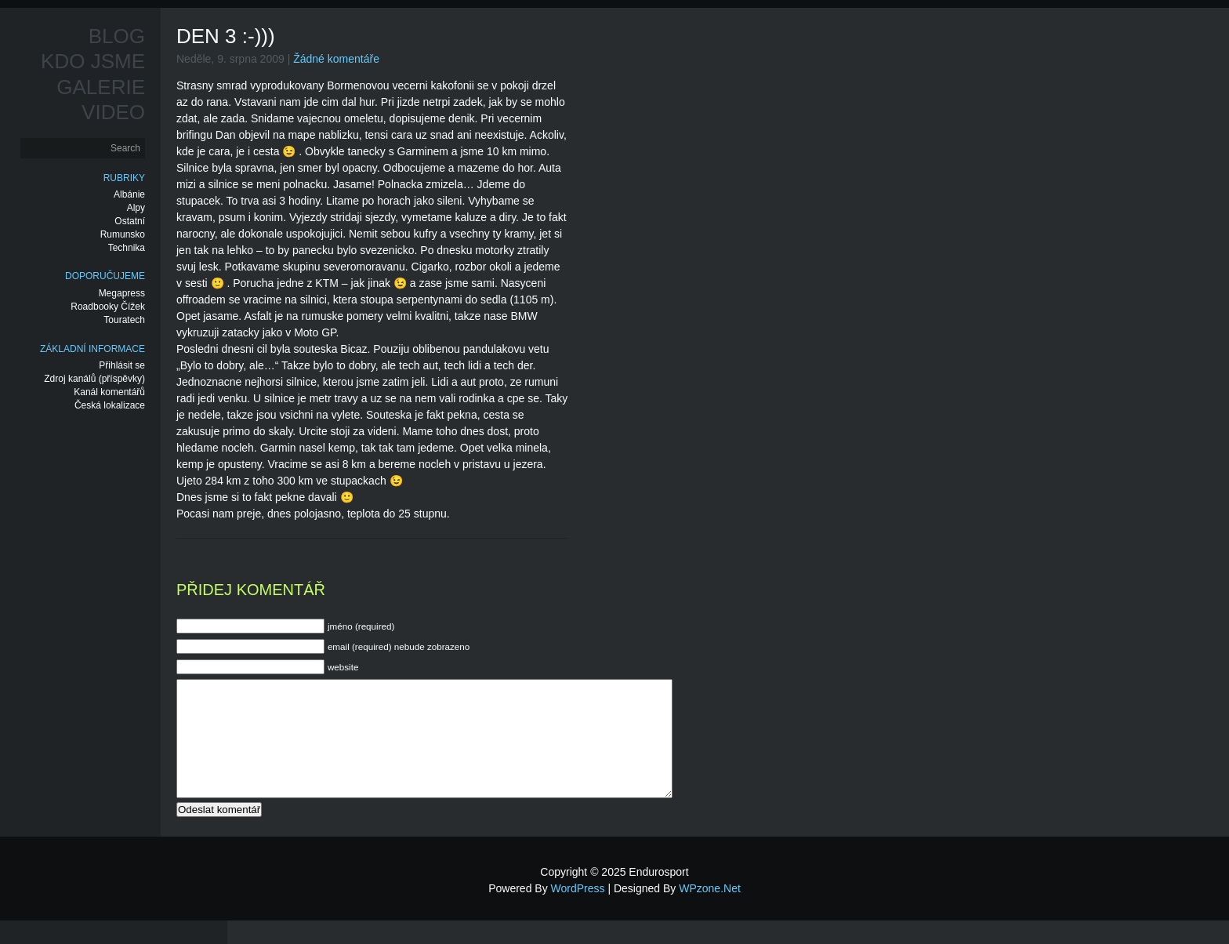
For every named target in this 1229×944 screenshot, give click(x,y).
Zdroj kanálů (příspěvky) (94, 378)
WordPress (578, 912)
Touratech (124, 319)
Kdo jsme (93, 61)
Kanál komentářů (109, 392)
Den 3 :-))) (225, 36)
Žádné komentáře (336, 59)
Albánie (129, 194)
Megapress (122, 293)
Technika (126, 247)
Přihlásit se (122, 365)
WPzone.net (710, 912)
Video (113, 112)
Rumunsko (122, 234)
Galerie (100, 87)
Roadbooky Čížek (108, 306)
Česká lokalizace (109, 405)
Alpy (136, 207)
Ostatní (129, 221)
